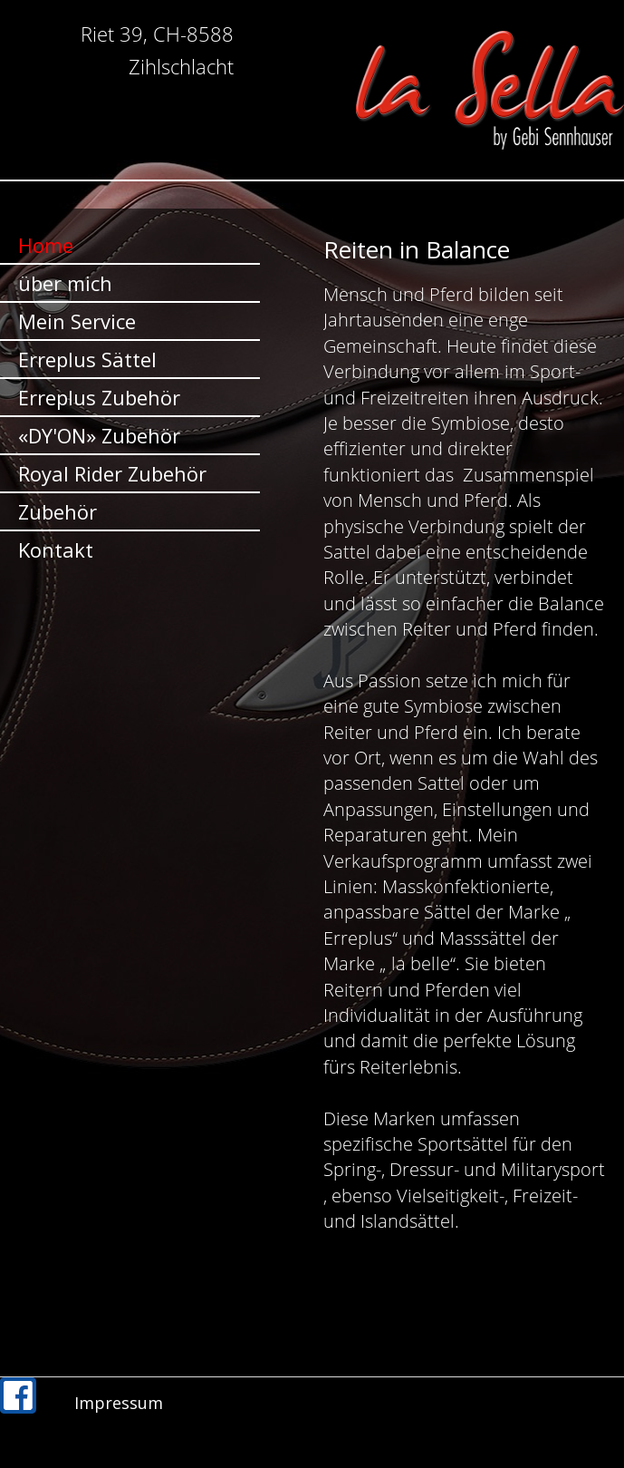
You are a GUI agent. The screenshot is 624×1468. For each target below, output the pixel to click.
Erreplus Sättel (87, 359)
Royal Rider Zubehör (112, 473)
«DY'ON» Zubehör (99, 435)
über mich (65, 283)
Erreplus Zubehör (99, 397)
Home (45, 244)
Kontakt (55, 549)
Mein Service (77, 321)
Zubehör (57, 511)
